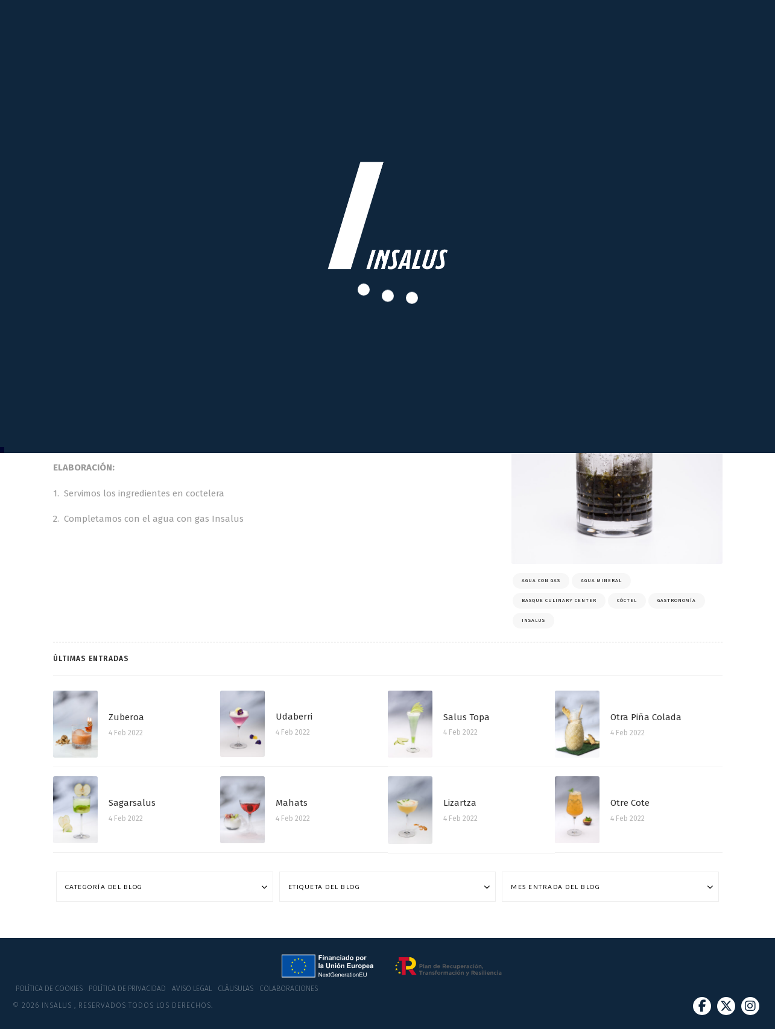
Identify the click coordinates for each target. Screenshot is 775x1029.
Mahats (292, 802)
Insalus (533, 620)
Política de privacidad (127, 988)
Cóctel (627, 600)
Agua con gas (541, 580)
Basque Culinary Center (559, 600)
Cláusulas (235, 988)
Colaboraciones (288, 988)
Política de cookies (49, 988)
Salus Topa (466, 717)
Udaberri (294, 716)
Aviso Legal (192, 988)
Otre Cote (630, 802)
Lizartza (459, 802)
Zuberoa (126, 717)
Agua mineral (601, 580)
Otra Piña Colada (646, 717)
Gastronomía (676, 600)
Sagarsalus (132, 802)
